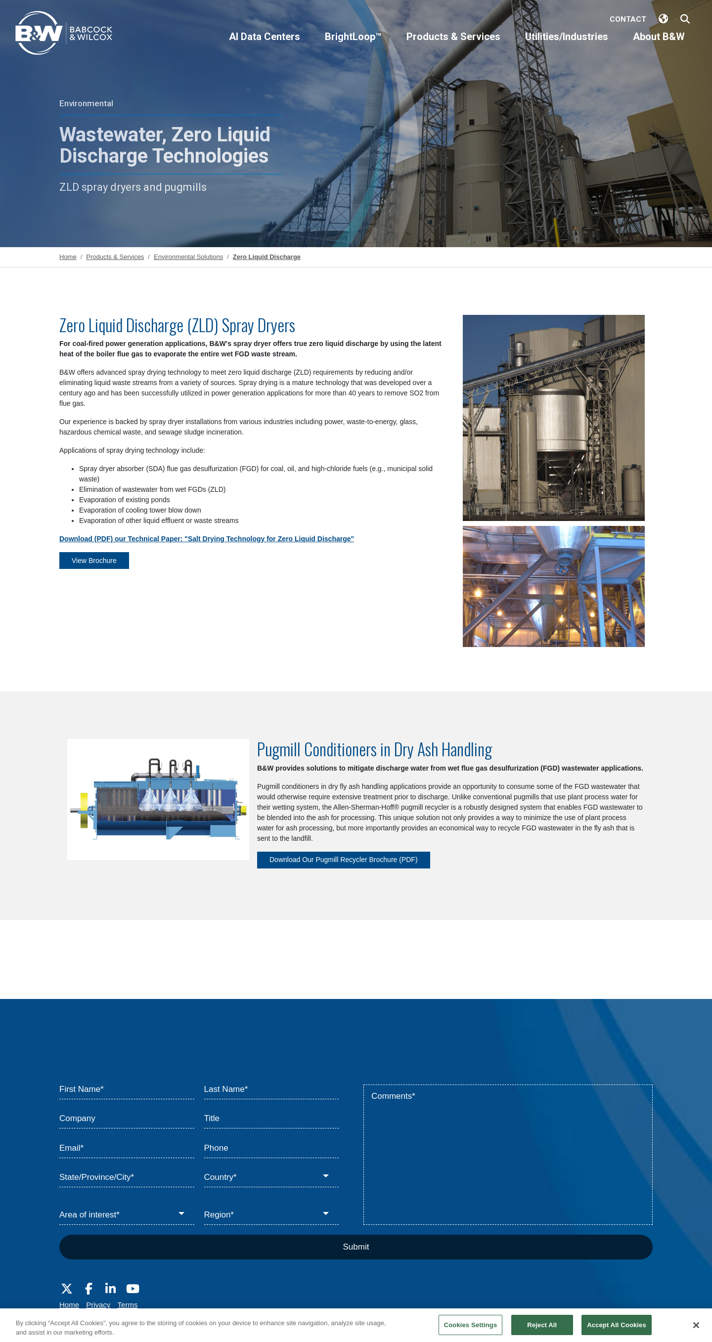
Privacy (98, 1304)
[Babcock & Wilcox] (64, 35)
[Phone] (271, 1148)
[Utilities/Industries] (567, 45)
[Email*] (126, 1148)
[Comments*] (508, 1154)
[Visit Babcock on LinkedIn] (111, 1289)
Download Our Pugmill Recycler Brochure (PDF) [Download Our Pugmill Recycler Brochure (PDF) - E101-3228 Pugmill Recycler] (343, 860)
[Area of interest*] (126, 1215)
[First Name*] (126, 1089)
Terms (128, 1304)
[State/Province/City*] (126, 1178)
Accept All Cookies (616, 1331)
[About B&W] (659, 45)
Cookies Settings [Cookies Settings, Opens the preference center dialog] (470, 1331)
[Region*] (271, 1215)
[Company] (126, 1119)
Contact (628, 19)
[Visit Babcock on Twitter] (67, 1289)
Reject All (542, 1331)
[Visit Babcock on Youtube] (132, 1289)
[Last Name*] (271, 1089)
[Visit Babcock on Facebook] (88, 1289)
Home (69, 1304)
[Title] (271, 1119)
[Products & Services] (453, 45)
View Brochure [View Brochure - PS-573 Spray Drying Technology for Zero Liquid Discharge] (94, 560)
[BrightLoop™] (353, 45)
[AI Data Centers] (264, 45)
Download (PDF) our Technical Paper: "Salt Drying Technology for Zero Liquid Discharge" (206, 539)
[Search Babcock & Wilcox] (685, 19)
